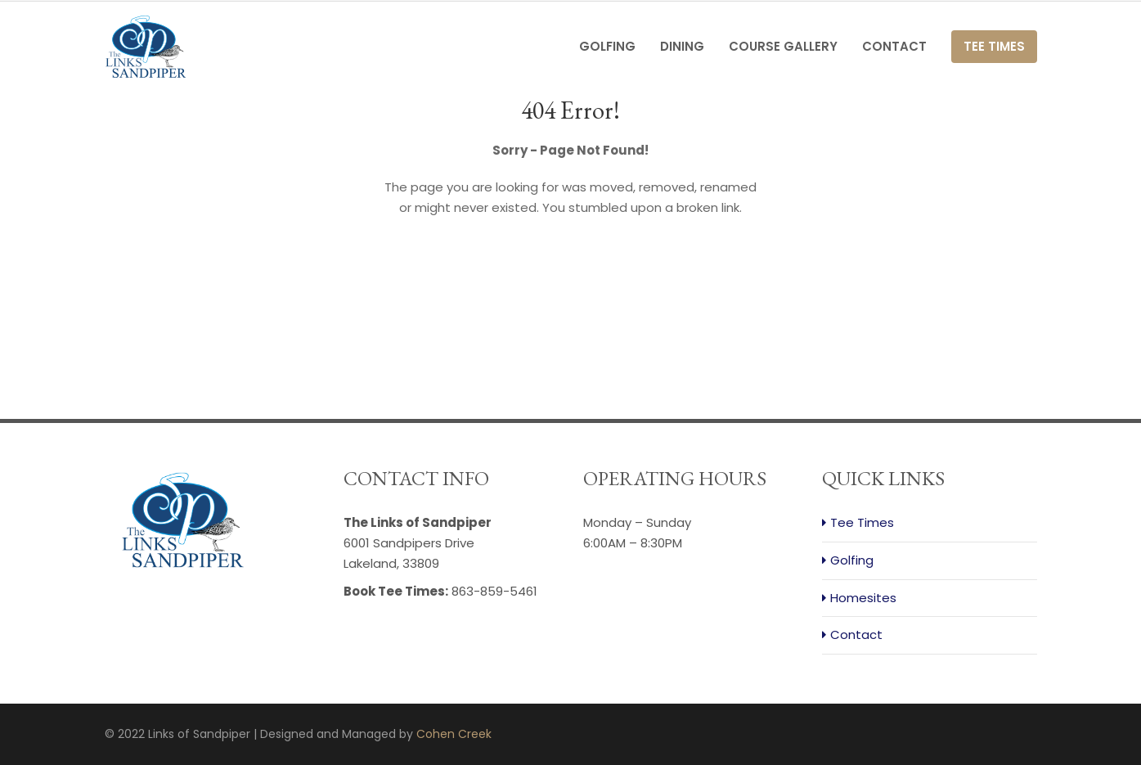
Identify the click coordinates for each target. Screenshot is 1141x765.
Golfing (607, 46)
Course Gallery (783, 46)
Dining (682, 46)
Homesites (863, 597)
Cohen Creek (454, 734)
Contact (894, 46)
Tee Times (994, 46)
